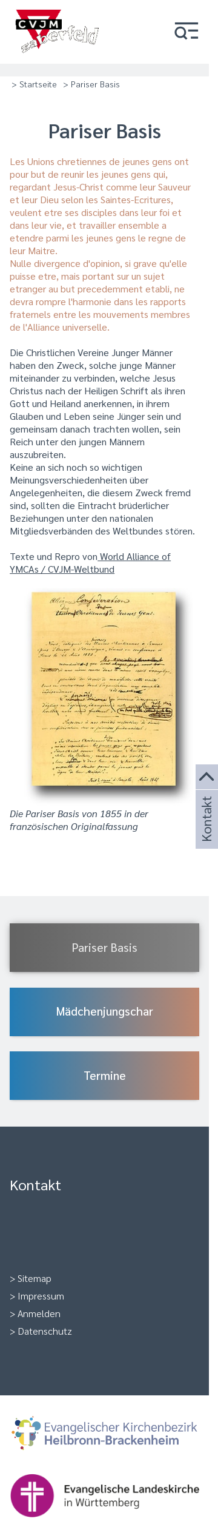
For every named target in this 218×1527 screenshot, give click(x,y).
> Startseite (34, 83)
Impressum (41, 1295)
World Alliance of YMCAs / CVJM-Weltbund (90, 562)
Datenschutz (45, 1330)
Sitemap (34, 1278)
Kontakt (205, 833)
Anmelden (39, 1313)
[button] (186, 31)
